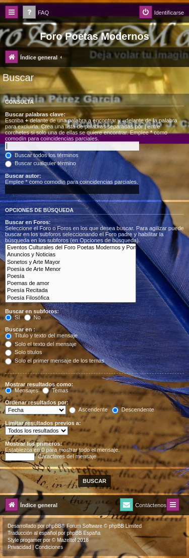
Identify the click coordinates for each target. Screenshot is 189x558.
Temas (55, 390)
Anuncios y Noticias (70, 254)
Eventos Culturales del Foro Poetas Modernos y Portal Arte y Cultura (70, 247)
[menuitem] (36, 13)
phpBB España (83, 533)
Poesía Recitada (70, 290)
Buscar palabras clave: (35, 114)
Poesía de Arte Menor (70, 269)
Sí (12, 317)
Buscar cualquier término (40, 163)
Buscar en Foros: (27, 222)
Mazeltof (66, 540)
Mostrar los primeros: (33, 444)
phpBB (53, 526)
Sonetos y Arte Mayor (70, 262)
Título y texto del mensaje (41, 335)
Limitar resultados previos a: (43, 423)
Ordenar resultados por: (37, 402)
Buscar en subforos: (32, 311)
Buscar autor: (23, 176)
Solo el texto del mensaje (41, 344)
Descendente (133, 409)
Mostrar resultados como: (39, 384)
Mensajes (21, 390)
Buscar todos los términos (42, 155)
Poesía (70, 276)
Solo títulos (23, 352)
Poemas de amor (70, 283)
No (32, 317)
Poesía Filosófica (70, 298)
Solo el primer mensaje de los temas (54, 361)
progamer (31, 540)
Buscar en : (20, 329)
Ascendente (88, 409)
